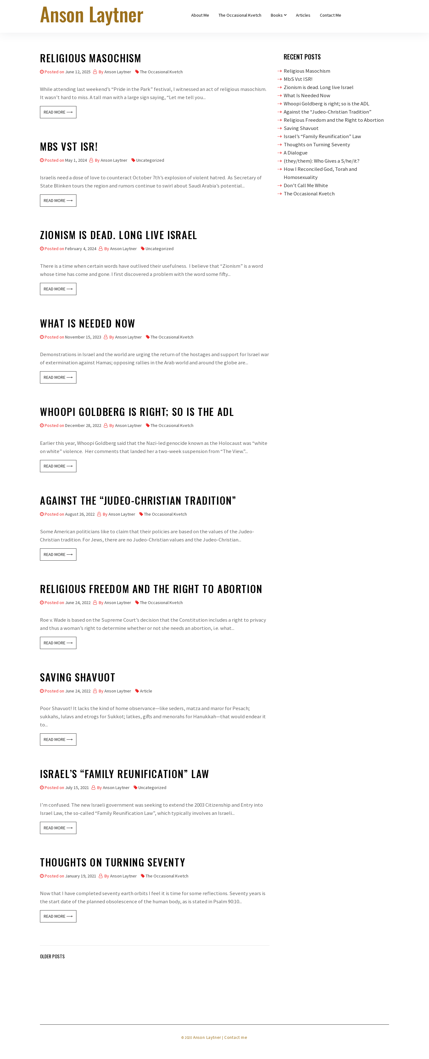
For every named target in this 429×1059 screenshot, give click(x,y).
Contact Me (330, 15)
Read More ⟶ (58, 112)
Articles (303, 15)
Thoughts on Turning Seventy (112, 863)
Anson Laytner (117, 72)
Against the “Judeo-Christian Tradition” (138, 501)
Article (146, 691)
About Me (200, 15)
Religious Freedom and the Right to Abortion (151, 590)
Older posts (52, 956)
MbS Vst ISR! (69, 147)
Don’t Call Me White (306, 185)
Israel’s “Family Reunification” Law (124, 775)
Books (277, 15)
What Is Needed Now (88, 324)
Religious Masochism (90, 59)
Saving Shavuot (77, 678)
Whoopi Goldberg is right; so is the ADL (137, 412)
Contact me (236, 1037)
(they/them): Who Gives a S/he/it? (321, 160)
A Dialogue (296, 152)
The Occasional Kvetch (240, 15)
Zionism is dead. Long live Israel (119, 236)
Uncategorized (150, 160)
